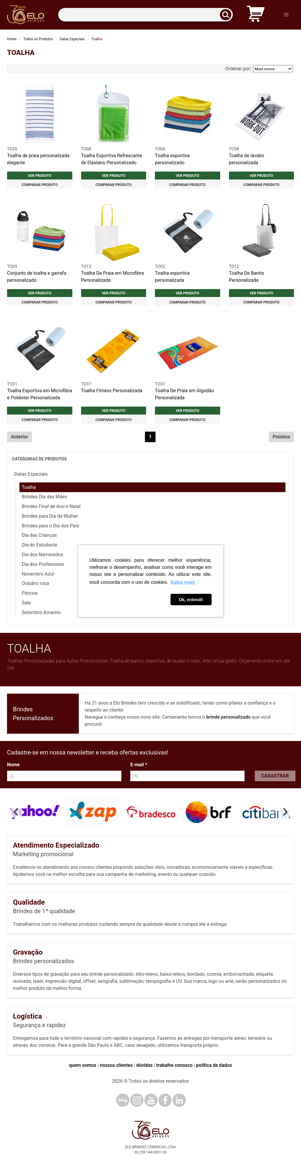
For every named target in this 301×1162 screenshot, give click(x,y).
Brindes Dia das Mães (44, 496)
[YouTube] (151, 1100)
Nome (13, 764)
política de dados (214, 1065)
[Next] (284, 812)
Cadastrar (275, 776)
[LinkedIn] (179, 1100)
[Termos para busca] (145, 15)
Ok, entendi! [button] (191, 599)
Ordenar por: (258, 68)
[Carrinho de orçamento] (256, 15)
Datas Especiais (72, 39)
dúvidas (144, 1065)
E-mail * (138, 764)
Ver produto (39, 176)
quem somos (82, 1065)
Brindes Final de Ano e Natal (51, 506)
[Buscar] (227, 15)
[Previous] (16, 812)
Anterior (19, 437)
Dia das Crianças (39, 535)
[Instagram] (136, 1100)
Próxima (281, 437)
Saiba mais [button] (182, 582)
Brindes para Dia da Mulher (50, 516)
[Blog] (122, 1100)
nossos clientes (116, 1065)
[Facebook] (165, 1100)
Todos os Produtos (38, 39)
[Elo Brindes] (25, 14)
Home (11, 39)
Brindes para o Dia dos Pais (50, 526)
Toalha (29, 487)
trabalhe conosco (174, 1065)
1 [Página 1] (150, 437)
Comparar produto (39, 185)
